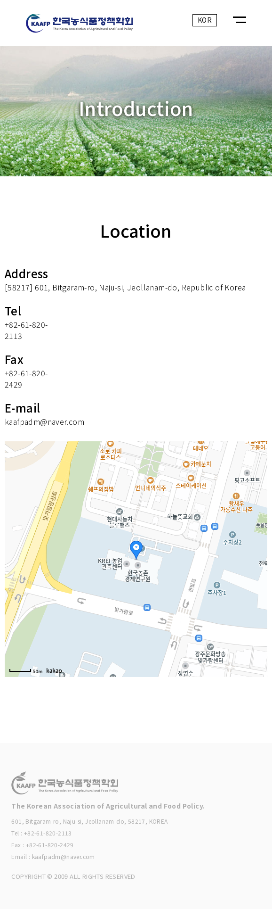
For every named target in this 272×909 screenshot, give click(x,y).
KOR (205, 20)
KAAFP (92, 25)
